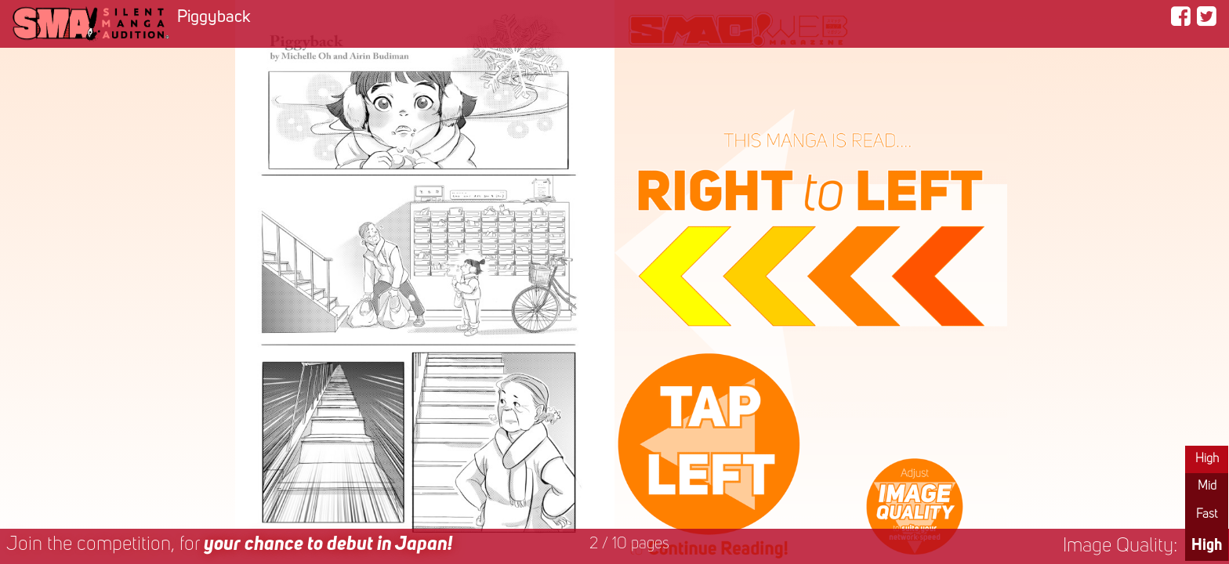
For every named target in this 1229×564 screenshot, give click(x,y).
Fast (1206, 514)
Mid (1207, 486)
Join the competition (229, 545)
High (1207, 459)
